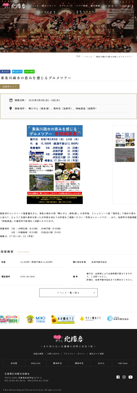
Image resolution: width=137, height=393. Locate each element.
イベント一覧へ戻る (68, 292)
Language (125, 5)
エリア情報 (82, 5)
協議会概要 (38, 353)
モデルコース (66, 5)
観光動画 (95, 5)
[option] (55, 164)
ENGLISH (36, 363)
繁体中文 (57, 363)
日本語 (14, 363)
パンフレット (110, 5)
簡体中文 (79, 363)
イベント (34, 5)
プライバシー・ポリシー (74, 353)
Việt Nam (123, 363)
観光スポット (49, 5)
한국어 (101, 363)
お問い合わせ (53, 353)
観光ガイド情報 (97, 353)
